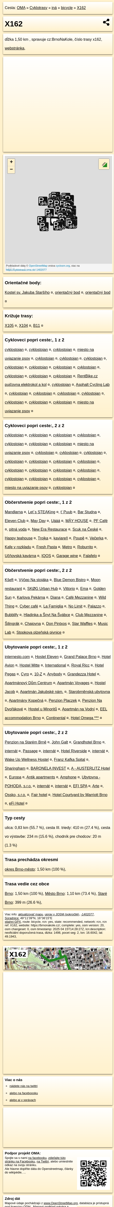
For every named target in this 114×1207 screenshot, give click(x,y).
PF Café (100, 521)
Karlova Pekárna (31, 597)
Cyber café (29, 606)
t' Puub (66, 512)
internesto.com (17, 657)
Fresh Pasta (46, 547)
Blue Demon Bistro (69, 580)
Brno (9, 894)
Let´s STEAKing (41, 512)
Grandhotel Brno (87, 742)
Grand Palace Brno (80, 657)
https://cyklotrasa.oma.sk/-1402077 (26, 269)
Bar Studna (87, 512)
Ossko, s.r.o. (15, 795)
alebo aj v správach (23, 1100)
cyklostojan (14, 350)
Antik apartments (40, 777)
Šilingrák (12, 624)
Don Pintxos (56, 624)
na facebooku (37, 1158)
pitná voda (18, 529)
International (55, 665)
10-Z (38, 674)
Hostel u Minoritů (42, 709)
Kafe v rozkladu (18, 547)
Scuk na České (85, 529)
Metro (67, 547)
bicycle (67, 8)
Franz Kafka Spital (69, 760)
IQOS (46, 556)
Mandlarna (14, 512)
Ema (84, 589)
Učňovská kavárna (20, 556)
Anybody (54, 674)
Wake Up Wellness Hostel (27, 760)
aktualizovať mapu (30, 914)
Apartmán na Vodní (78, 709)
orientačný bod (67, 292)
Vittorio (69, 589)
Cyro (25, 674)
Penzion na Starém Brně (25, 742)
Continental (55, 718)
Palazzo (94, 606)
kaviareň (61, 538)
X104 (23, 326)
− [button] (11, 169)
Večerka (97, 538)
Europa (15, 777)
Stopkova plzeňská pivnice (39, 632)
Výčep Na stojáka (34, 580)
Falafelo (90, 556)
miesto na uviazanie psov (26, 488)
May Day (38, 521)
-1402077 (87, 914)
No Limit (75, 606)
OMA (21, 8)
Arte (95, 786)
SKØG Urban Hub (42, 589)
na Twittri (43, 1161)
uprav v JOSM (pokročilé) (62, 914)
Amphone (68, 777)
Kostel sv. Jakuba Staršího (27, 292)
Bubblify (11, 615)
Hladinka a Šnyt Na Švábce (47, 615)
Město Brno (55, 894)
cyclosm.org (63, 265)
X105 (9, 326)
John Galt (60, 742)
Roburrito (85, 547)
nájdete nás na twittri (23, 1086)
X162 (81, 8)
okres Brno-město (20, 869)
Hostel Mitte (30, 665)
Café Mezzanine (79, 597)
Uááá (55, 521)
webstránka (14, 48)
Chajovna (33, 624)
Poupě (78, 538)
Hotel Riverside (74, 751)
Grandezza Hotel (81, 674)
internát (11, 751)
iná (54, 8)
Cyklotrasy (38, 8)
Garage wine (67, 556)
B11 (36, 326)
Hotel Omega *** (85, 718)
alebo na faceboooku (24, 1093)
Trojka (43, 538)
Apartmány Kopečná (26, 700)
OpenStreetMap (38, 265)
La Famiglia (53, 606)
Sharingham (15, 768)
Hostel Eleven (47, 657)
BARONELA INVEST (48, 768)
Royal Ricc (80, 665)
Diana (55, 597)
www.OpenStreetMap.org (61, 1203)
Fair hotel (39, 795)
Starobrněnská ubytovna (89, 692)
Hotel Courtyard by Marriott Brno (79, 795)
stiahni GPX (13, 921)
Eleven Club (15, 521)
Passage (30, 751)
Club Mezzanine (89, 615)
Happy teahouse (19, 538)
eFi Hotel (16, 803)
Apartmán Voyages (73, 683)
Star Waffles (82, 624)
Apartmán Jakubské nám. (41, 692)
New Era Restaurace (49, 529)
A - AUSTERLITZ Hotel (90, 768)
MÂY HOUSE (76, 521)
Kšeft (9, 580)
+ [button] (11, 162)
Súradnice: (12, 918)
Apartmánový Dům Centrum (28, 683)
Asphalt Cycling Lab (92, 385)
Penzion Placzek (63, 700)
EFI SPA (80, 786)
